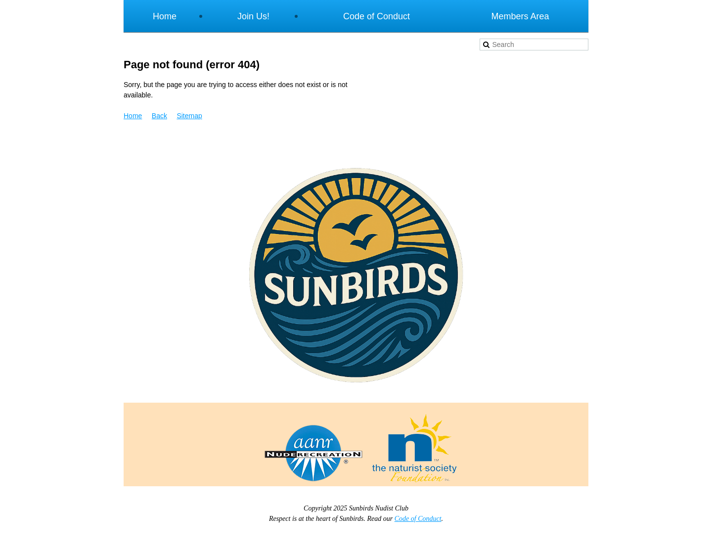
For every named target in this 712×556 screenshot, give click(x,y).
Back (159, 116)
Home (133, 116)
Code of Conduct (418, 518)
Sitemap (189, 116)
